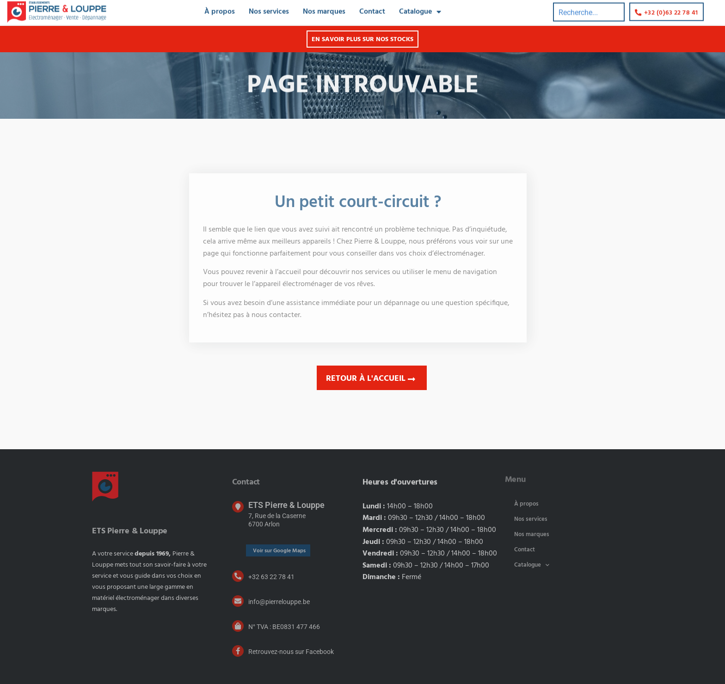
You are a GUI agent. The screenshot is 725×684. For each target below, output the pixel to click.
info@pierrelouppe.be (279, 601)
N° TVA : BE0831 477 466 (284, 626)
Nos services (530, 519)
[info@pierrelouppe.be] (238, 601)
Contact (524, 550)
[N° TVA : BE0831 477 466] (238, 626)
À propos (526, 504)
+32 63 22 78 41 (271, 576)
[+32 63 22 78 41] (238, 576)
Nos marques (531, 534)
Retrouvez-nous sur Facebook (291, 651)
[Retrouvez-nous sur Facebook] (238, 651)
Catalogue (531, 565)
